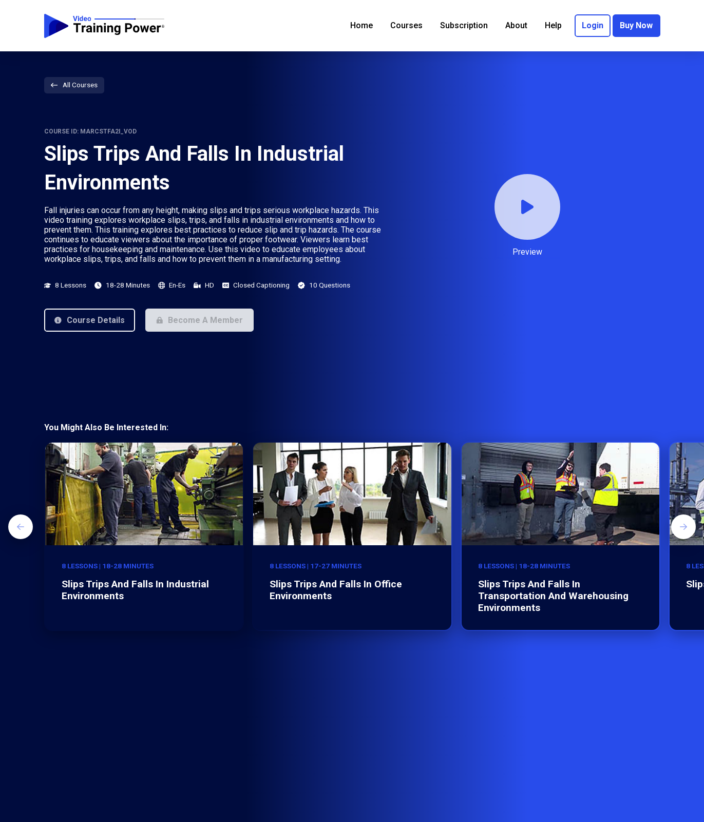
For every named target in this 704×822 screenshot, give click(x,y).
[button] (90, 320)
